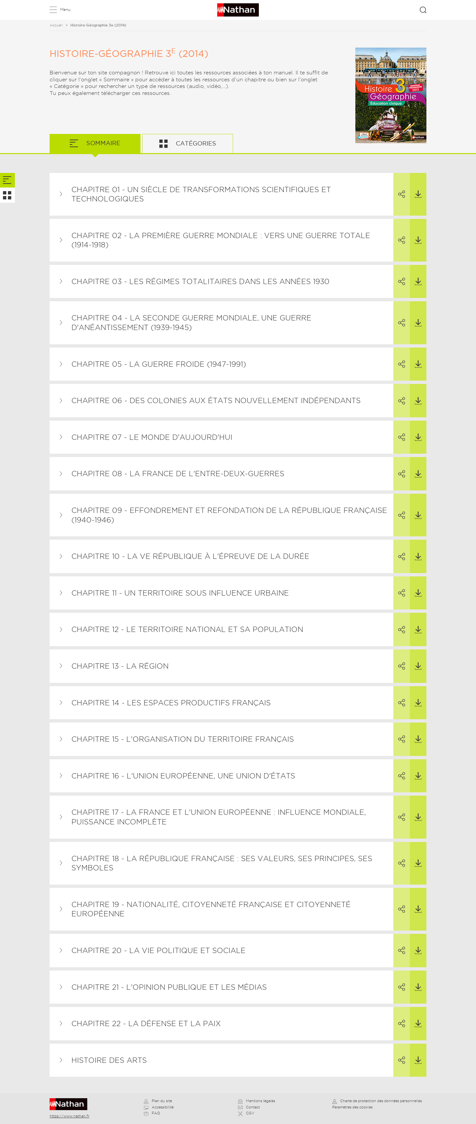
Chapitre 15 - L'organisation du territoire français (182, 739)
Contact (249, 1107)
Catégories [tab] (195, 143)
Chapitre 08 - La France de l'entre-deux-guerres (177, 474)
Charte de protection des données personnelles (377, 1101)
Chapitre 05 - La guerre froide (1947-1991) (158, 364)
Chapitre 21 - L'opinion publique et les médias (169, 987)
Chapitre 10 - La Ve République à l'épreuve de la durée (190, 556)
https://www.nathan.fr (69, 1116)
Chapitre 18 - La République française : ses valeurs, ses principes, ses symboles (221, 863)
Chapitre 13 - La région (120, 666)
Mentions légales (256, 1101)
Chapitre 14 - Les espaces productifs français (171, 703)
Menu (65, 9)
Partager (399, 186)
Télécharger (415, 185)
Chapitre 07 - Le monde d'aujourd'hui (151, 437)
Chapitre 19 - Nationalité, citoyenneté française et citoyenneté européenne (211, 909)
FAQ (152, 1113)
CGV (246, 1113)
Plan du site (158, 1101)
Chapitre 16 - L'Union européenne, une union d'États (183, 776)
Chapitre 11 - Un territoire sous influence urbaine (180, 593)
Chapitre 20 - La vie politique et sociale (158, 950)
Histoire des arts (109, 1060)
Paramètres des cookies (352, 1107)
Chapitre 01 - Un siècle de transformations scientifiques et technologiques (201, 194)
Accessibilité (159, 1107)
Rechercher (423, 10)
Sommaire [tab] (102, 143)
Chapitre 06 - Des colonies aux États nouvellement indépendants (216, 400)
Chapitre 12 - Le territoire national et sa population (187, 629)
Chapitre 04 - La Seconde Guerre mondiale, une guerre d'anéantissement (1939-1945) (191, 322)
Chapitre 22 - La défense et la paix (146, 1023)
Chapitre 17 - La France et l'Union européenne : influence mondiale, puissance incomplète (218, 817)
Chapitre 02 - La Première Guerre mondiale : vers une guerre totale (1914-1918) (220, 240)
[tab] (7, 180)
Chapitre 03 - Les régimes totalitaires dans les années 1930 (200, 281)
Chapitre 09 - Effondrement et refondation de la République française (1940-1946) (229, 515)
